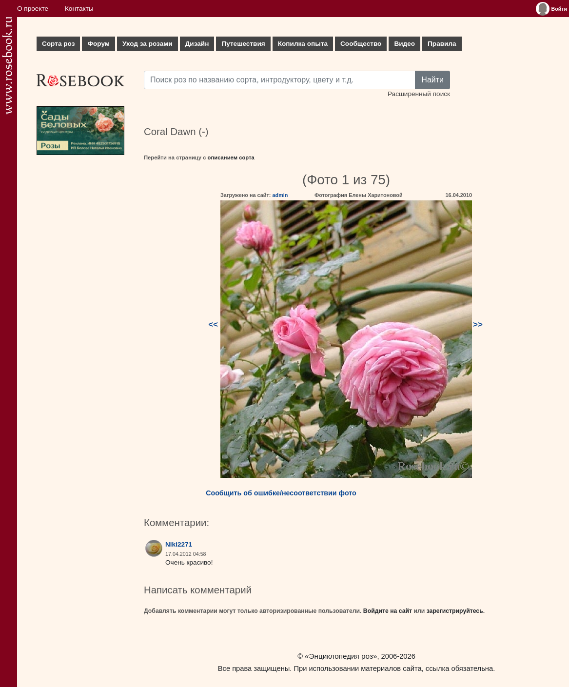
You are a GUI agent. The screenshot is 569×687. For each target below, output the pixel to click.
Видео (404, 43)
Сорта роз (58, 43)
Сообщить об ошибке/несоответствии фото (281, 493)
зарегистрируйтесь (455, 611)
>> (478, 324)
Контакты (79, 8)
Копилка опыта (303, 43)
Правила (442, 43)
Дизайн (197, 43)
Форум (98, 43)
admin (280, 195)
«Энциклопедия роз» (341, 656)
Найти (432, 80)
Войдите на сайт (387, 611)
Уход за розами (147, 43)
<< (213, 324)
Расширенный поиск (419, 94)
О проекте (32, 8)
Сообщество (360, 43)
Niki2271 (178, 544)
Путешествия (243, 43)
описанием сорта (231, 157)
